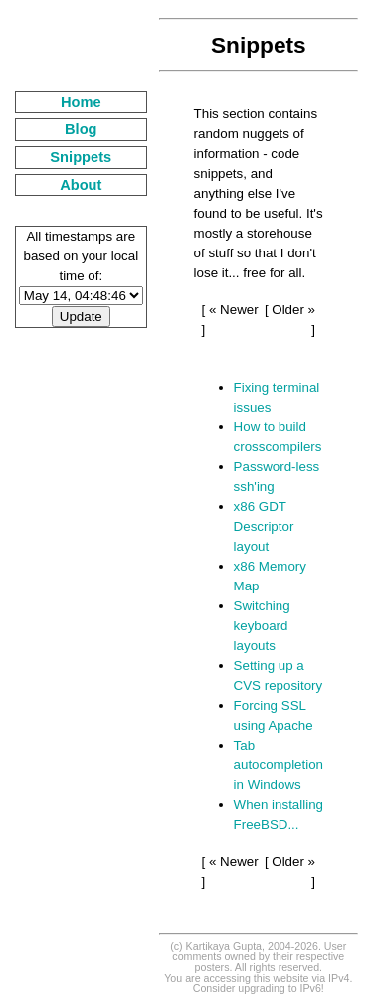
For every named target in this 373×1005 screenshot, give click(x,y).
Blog (81, 129)
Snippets (80, 157)
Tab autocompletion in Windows (278, 765)
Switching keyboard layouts (262, 625)
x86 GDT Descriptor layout (264, 526)
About (80, 185)
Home (81, 102)
